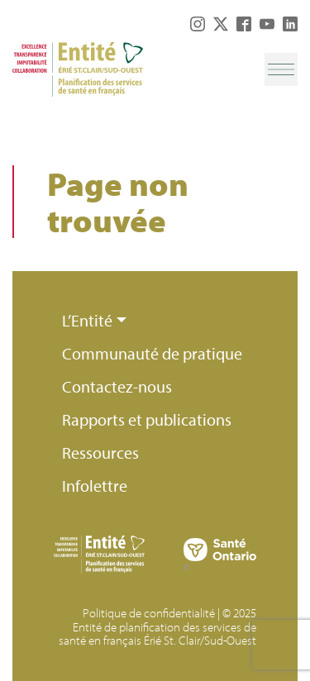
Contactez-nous (117, 386)
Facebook (243, 24)
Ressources (100, 452)
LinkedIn (290, 24)
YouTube (267, 24)
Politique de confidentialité (149, 613)
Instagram (197, 24)
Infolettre (94, 485)
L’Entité (87, 320)
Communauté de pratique (152, 353)
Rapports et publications (146, 419)
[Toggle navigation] (281, 69)
